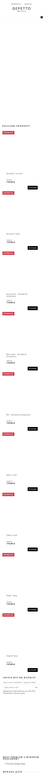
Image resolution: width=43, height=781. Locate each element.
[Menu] (3, 18)
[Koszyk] (40, 19)
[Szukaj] (34, 18)
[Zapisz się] (36, 687)
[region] (21, 71)
